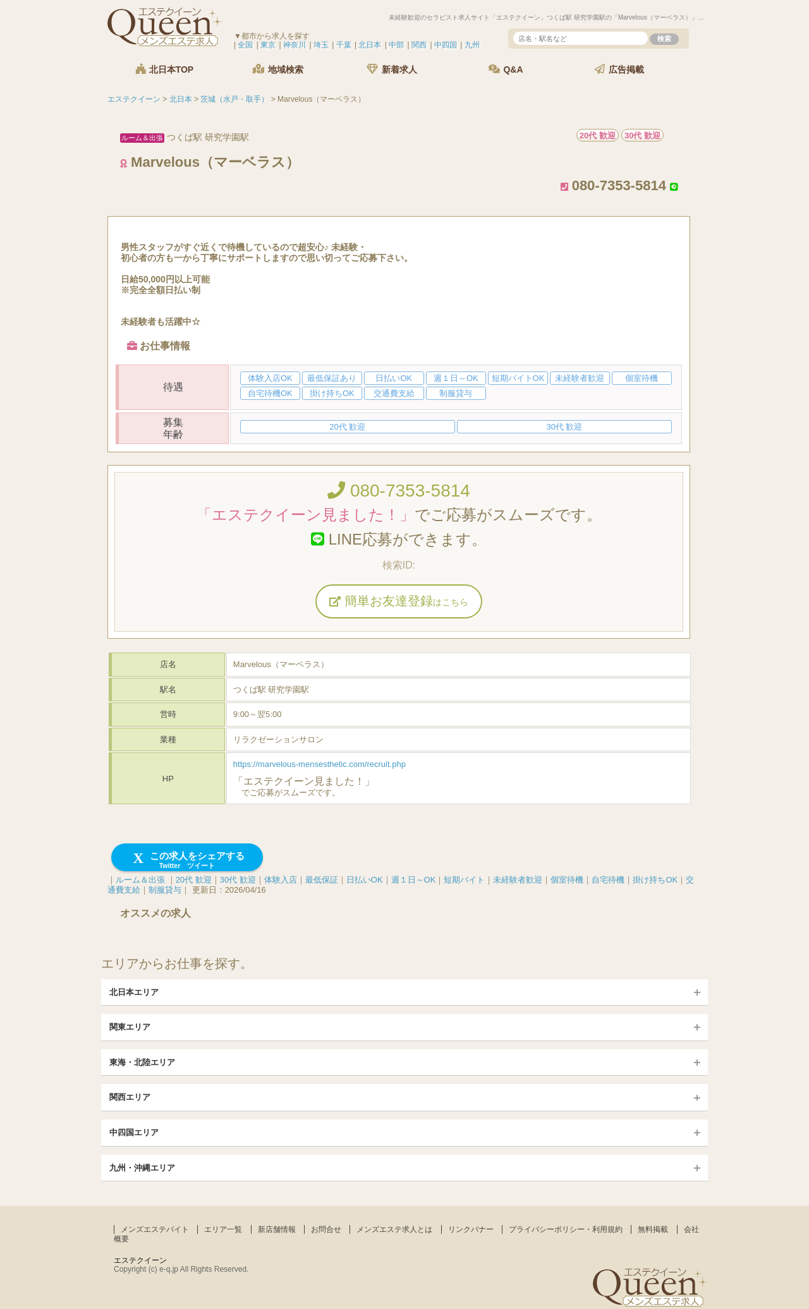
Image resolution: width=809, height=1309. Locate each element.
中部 (396, 44)
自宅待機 (608, 879)
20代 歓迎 (194, 879)
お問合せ (326, 1229)
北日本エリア (134, 992)
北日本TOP (164, 69)
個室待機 (566, 879)
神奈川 (294, 44)
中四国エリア (134, 1132)
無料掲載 (653, 1229)
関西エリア (129, 1097)
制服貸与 (165, 890)
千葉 (343, 44)
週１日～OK (413, 879)
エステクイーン (140, 1260)
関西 (419, 44)
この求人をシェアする (187, 860)
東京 (268, 44)
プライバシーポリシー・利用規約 (566, 1229)
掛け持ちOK (655, 879)
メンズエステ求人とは (394, 1229)
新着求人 (392, 69)
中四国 (445, 44)
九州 (472, 44)
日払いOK (364, 879)
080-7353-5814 (398, 490)
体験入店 (280, 879)
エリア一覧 (223, 1229)
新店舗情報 (277, 1229)
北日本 (369, 44)
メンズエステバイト (155, 1229)
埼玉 (321, 44)
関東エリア (129, 1027)
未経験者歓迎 (517, 879)
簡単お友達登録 (398, 601)
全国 (245, 44)
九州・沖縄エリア (142, 1168)
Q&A (506, 69)
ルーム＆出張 (140, 879)
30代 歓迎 (238, 879)
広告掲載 (619, 69)
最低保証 (321, 879)
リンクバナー (471, 1229)
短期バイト (464, 879)
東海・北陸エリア (142, 1062)
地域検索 (278, 69)
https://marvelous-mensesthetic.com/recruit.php (319, 764)
